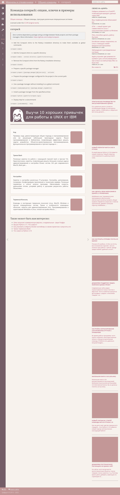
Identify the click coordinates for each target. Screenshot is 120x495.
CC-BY (26, 24)
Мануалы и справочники (19, 2)
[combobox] (105, 1)
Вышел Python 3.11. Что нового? (26, 224)
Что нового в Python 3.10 (23, 230)
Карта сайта (13, 489)
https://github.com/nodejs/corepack (46, 38)
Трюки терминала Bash (22, 228)
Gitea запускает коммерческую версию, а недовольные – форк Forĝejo (39, 222)
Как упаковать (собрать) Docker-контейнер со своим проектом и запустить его (42, 226)
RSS (116, 67)
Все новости (96, 67)
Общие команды (47, 2)
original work (33, 24)
